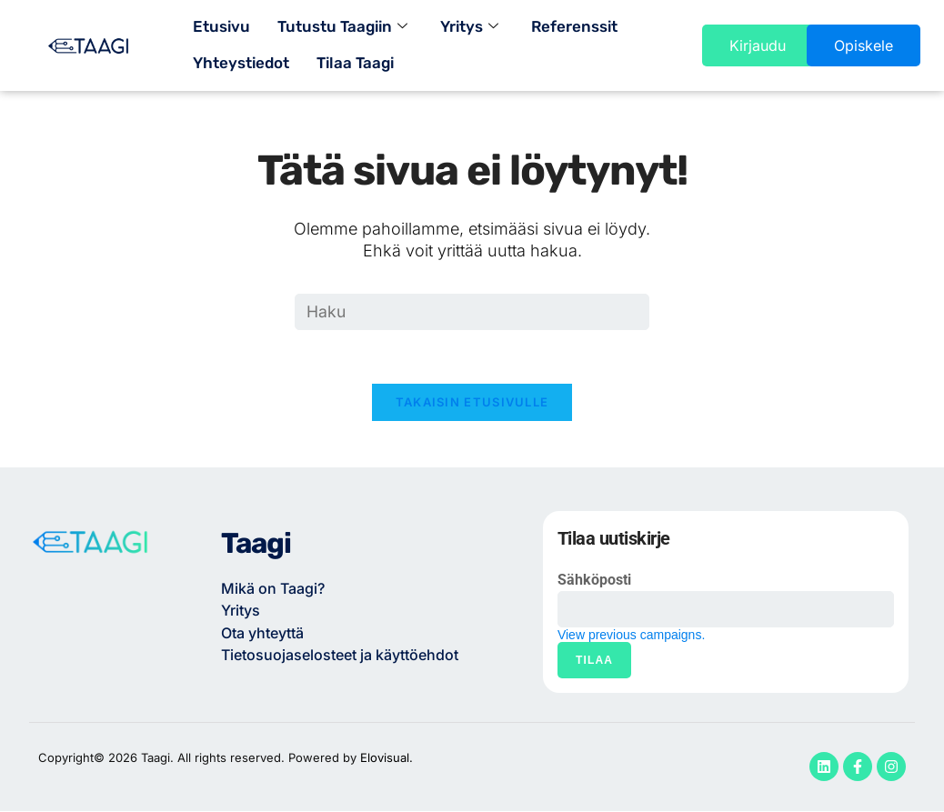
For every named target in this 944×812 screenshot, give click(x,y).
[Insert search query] (472, 312)
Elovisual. (386, 759)
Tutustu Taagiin (342, 27)
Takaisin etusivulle (472, 403)
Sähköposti (594, 581)
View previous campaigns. (631, 636)
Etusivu (221, 27)
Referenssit (574, 27)
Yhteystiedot (241, 64)
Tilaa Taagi (355, 64)
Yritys (469, 27)
